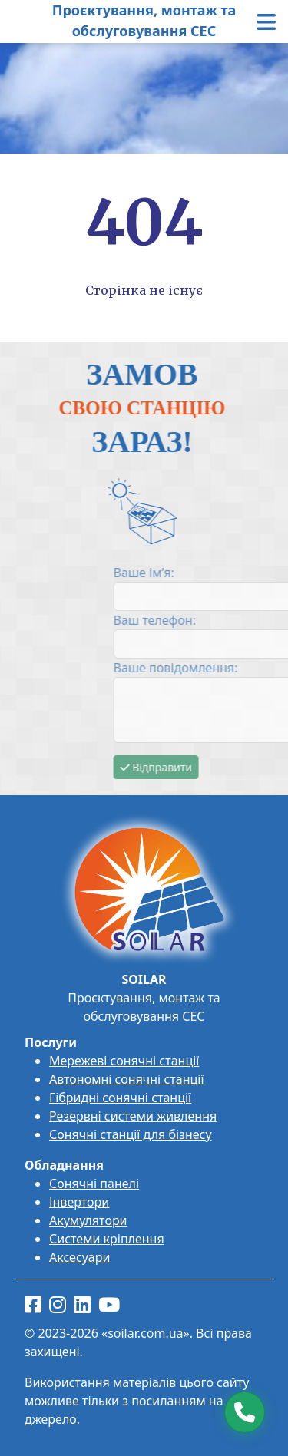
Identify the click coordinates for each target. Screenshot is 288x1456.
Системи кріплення (106, 1238)
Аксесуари (79, 1257)
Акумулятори (88, 1220)
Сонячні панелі (94, 1183)
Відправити (211, 767)
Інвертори (79, 1202)
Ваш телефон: (209, 620)
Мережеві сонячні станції (124, 1060)
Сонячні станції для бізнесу (130, 1134)
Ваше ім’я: (198, 572)
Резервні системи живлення (133, 1116)
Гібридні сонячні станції (120, 1097)
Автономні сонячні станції (126, 1079)
